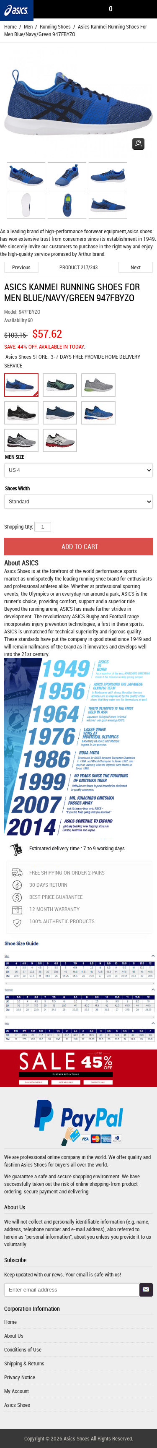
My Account (16, 1391)
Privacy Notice (19, 1377)
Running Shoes (55, 26)
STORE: (27, 356)
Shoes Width (17, 488)
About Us (13, 1335)
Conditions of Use (22, 1349)
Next (136, 267)
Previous (21, 267)
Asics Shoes (19, 356)
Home (10, 26)
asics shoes (139, 231)
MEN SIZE (14, 456)
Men (28, 26)
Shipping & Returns (24, 1363)
